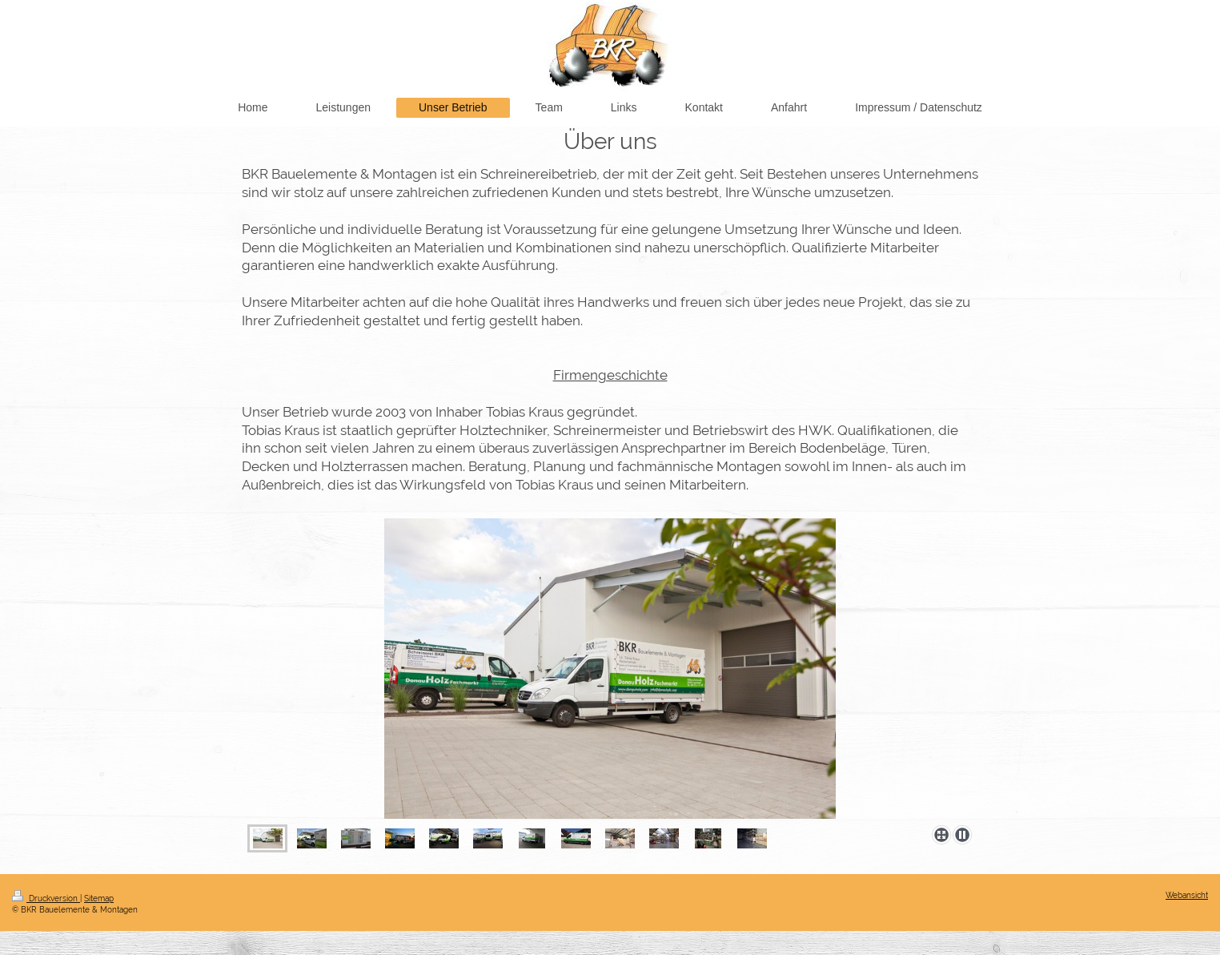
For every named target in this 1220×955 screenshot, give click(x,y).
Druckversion (46, 898)
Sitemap (99, 898)
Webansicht (1187, 895)
